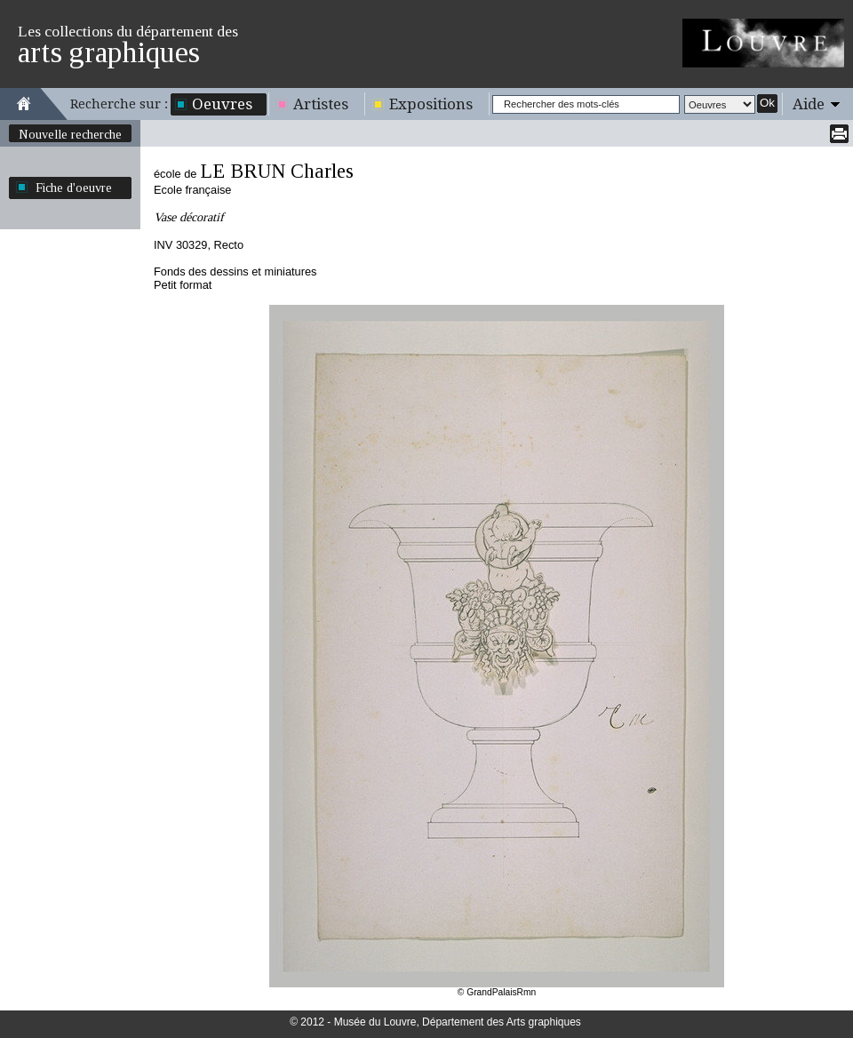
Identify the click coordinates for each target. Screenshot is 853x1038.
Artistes (320, 104)
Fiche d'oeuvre (74, 187)
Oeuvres (222, 104)
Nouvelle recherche (70, 134)
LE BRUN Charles (277, 171)
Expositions (431, 104)
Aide (809, 104)
